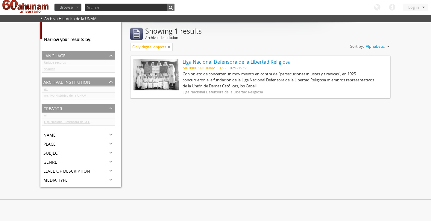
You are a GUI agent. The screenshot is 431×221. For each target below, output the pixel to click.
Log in (413, 7)
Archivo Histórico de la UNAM (65, 97)
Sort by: (357, 46)
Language (377, 7)
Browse (66, 7)
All (46, 90)
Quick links (392, 7)
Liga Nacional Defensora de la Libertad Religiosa (79, 123)
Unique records (55, 64)
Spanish (49, 70)
